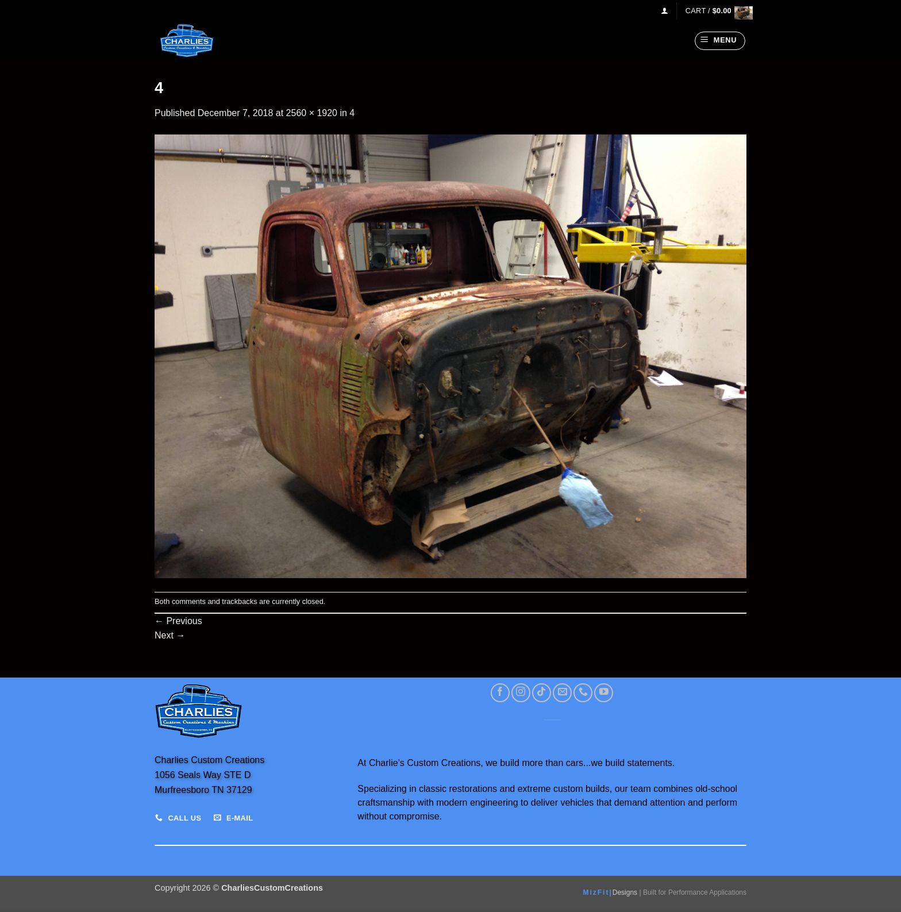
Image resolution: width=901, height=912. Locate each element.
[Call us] (582, 692)
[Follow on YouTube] (603, 692)
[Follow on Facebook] (500, 692)
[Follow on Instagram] (520, 692)
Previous (178, 621)
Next (170, 635)
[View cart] (716, 10)
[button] (664, 10)
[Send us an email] (562, 692)
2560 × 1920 (311, 113)
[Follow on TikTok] (541, 692)
